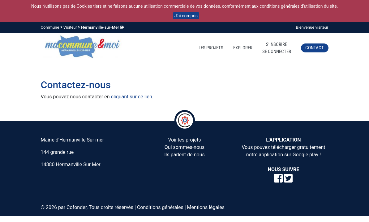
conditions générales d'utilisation (291, 6)
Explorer (242, 48)
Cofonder (77, 207)
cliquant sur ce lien (131, 97)
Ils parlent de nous (184, 155)
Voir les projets (184, 140)
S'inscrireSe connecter (276, 48)
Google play (306, 155)
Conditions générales (160, 207)
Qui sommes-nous (184, 147)
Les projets (211, 48)
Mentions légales (206, 207)
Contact (314, 48)
